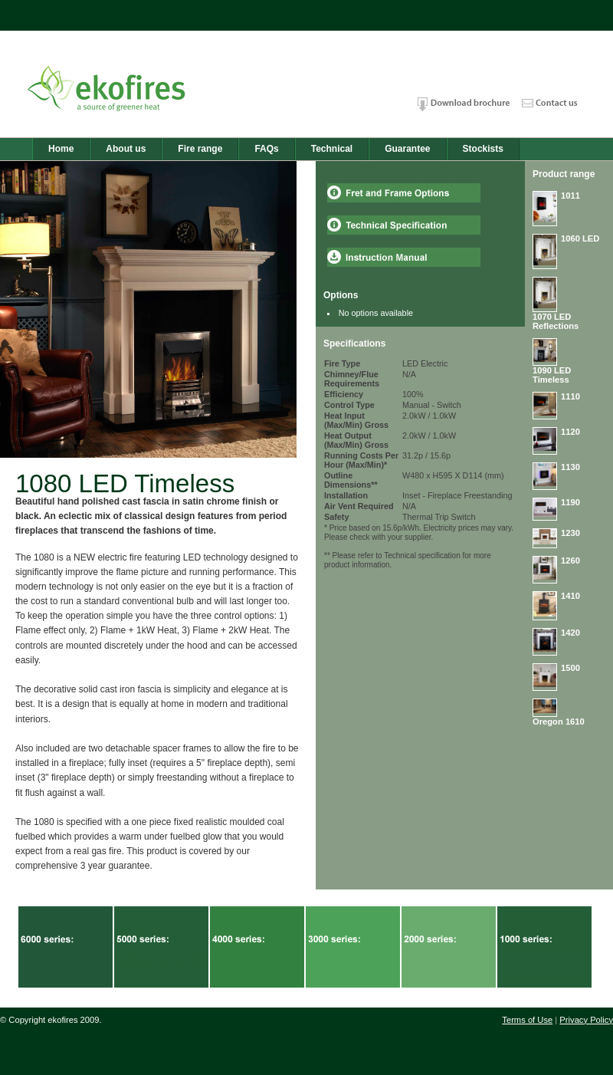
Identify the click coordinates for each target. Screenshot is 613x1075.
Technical (331, 148)
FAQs (266, 148)
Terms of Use (527, 1019)
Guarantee (407, 148)
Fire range (200, 148)
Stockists (483, 148)
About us (126, 148)
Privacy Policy (586, 1019)
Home (61, 148)
